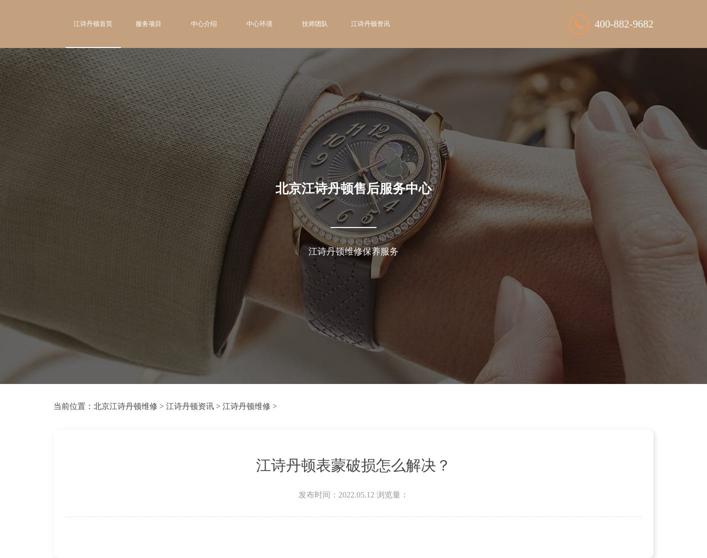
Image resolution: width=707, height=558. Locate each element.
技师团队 (315, 24)
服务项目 (149, 24)
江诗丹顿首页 (93, 24)
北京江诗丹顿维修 (126, 406)
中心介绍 (204, 24)
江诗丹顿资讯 (370, 24)
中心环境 (259, 24)
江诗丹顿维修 (246, 406)
